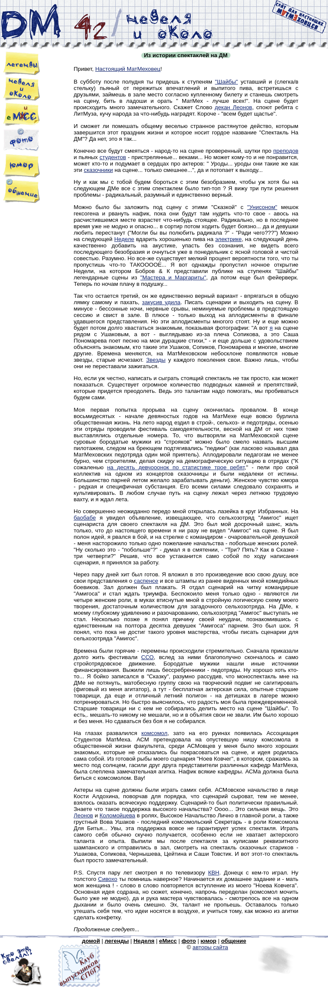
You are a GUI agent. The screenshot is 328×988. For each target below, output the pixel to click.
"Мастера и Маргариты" (173, 277)
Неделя (143, 941)
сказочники (98, 170)
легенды (117, 941)
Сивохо (107, 879)
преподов (286, 151)
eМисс (168, 941)
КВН (213, 872)
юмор (209, 941)
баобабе (85, 517)
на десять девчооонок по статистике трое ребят (176, 467)
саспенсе (146, 581)
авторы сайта (210, 947)
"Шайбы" (226, 81)
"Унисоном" (262, 207)
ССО (147, 657)
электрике (228, 239)
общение (233, 941)
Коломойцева (117, 815)
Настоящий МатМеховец (128, 69)
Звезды (155, 360)
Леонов (83, 815)
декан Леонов (233, 107)
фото (189, 941)
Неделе (124, 239)
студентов (113, 157)
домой (91, 941)
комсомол (154, 733)
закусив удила (161, 302)
